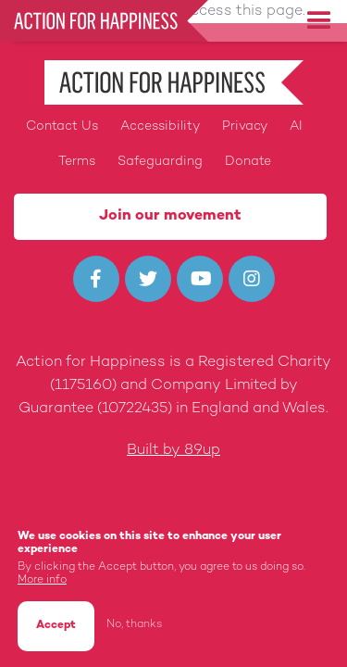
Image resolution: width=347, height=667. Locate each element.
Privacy (244, 126)
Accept (56, 628)
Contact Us (62, 126)
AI (296, 126)
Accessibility (160, 126)
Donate (248, 162)
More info (42, 582)
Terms (76, 162)
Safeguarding (160, 162)
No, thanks (134, 626)
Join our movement (170, 216)
